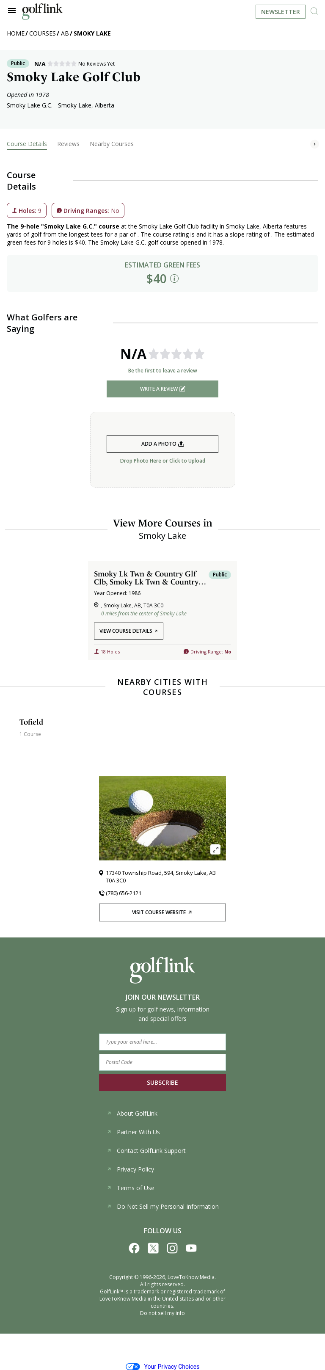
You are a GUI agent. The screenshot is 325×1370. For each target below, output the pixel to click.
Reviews (68, 144)
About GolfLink (132, 1113)
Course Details (27, 144)
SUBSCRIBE (162, 1082)
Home (16, 33)
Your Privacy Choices (163, 1366)
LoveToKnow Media (191, 1277)
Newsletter (280, 12)
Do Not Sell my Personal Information (163, 1206)
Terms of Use (130, 1188)
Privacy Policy (130, 1169)
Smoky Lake (92, 33)
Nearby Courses (112, 144)
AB (65, 33)
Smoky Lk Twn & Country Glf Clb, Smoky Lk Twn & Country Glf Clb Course (146, 578)
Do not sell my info (162, 1313)
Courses (42, 33)
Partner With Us (133, 1132)
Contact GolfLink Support (146, 1151)
